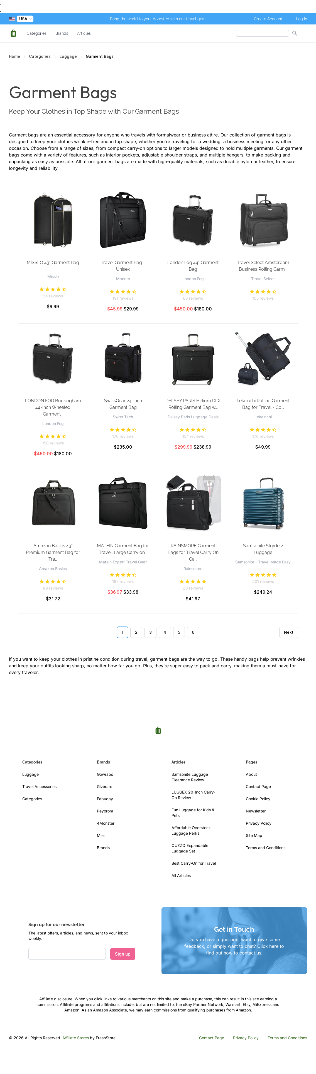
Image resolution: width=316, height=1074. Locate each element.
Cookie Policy (258, 798)
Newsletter (256, 811)
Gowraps (105, 774)
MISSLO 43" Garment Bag (53, 262)
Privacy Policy (258, 823)
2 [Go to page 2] (136, 632)
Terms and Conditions (265, 847)
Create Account (268, 19)
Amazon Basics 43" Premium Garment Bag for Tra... (53, 552)
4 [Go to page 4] (164, 632)
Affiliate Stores (75, 1037)
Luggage (68, 56)
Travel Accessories (39, 786)
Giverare (104, 786)
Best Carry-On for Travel (194, 863)
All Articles (181, 875)
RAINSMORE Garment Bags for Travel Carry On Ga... (193, 552)
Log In (301, 19)
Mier (101, 835)
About (251, 774)
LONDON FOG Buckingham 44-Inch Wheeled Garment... (53, 407)
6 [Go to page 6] (193, 632)
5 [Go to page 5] (179, 632)
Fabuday (105, 798)
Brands (61, 33)
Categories (36, 33)
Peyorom (105, 811)
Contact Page (258, 786)
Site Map (254, 835)
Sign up (123, 954)
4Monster (105, 823)
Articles (84, 33)
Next (288, 632)
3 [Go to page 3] (150, 632)
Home (14, 56)
